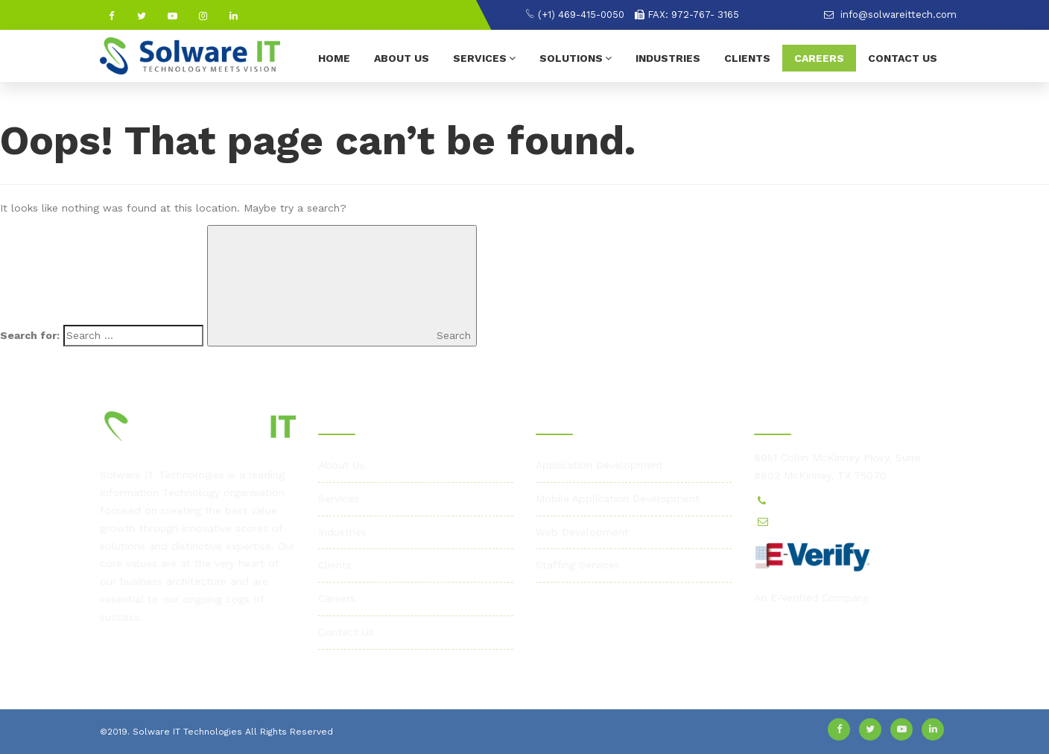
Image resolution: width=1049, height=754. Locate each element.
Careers (819, 58)
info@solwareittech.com (890, 14)
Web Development (582, 532)
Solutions (575, 58)
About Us (401, 58)
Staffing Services (578, 565)
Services (484, 58)
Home (334, 58)
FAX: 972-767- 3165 (687, 14)
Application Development (599, 465)
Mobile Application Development (618, 498)
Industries (668, 58)
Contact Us (902, 58)
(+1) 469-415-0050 (574, 14)
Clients (747, 58)
